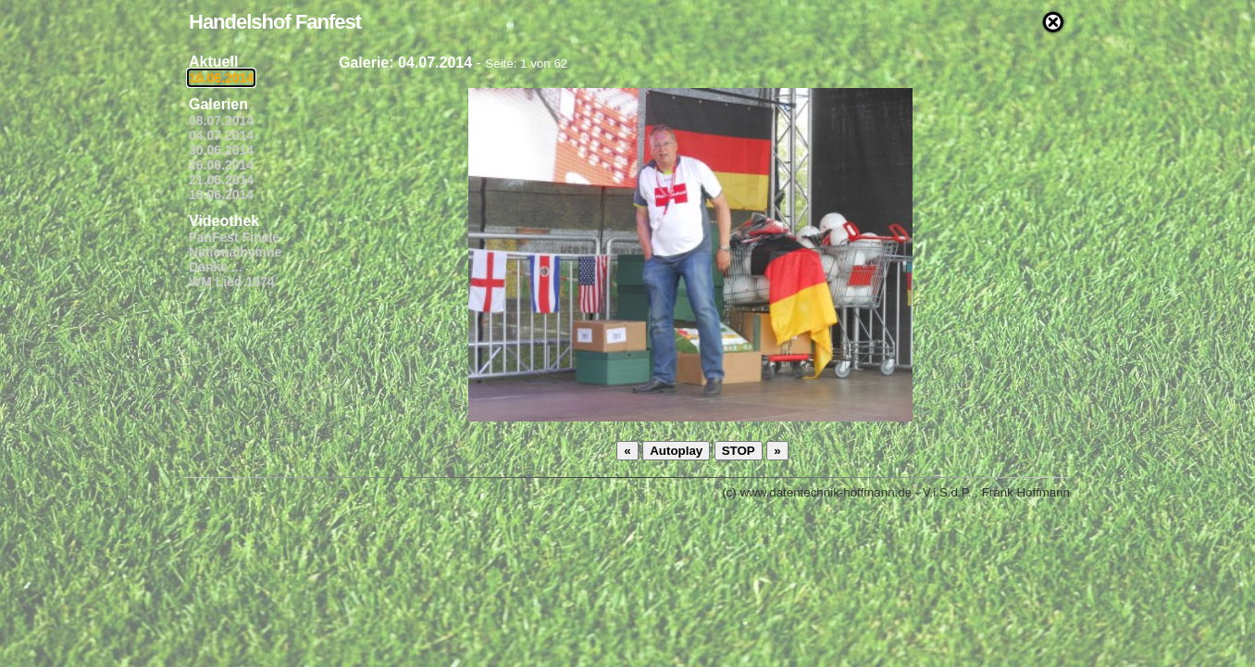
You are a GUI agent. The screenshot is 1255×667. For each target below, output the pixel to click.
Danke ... (215, 266)
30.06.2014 (221, 150)
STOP (738, 451)
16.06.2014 (221, 77)
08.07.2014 (221, 120)
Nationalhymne (235, 252)
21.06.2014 (221, 179)
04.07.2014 (221, 135)
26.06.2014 (221, 164)
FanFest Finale (234, 237)
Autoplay (676, 451)
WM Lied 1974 (232, 281)
